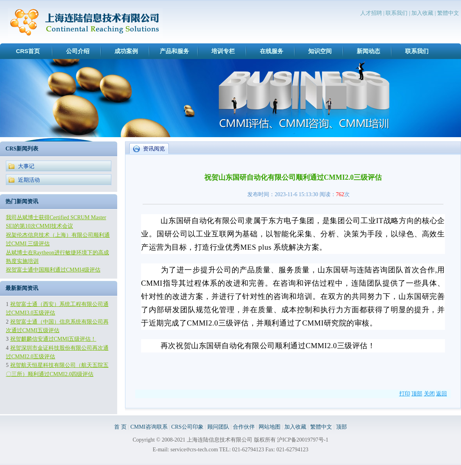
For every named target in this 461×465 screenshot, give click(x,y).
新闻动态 (368, 51)
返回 (441, 394)
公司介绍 (77, 51)
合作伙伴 (244, 427)
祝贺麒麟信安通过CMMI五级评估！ (53, 339)
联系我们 (396, 13)
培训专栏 (223, 51)
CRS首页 (28, 51)
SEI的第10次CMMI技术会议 (39, 226)
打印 (404, 394)
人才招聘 (371, 13)
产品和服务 (174, 51)
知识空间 (320, 51)
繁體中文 (448, 13)
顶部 (416, 394)
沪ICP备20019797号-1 (302, 440)
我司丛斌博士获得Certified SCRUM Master (56, 217)
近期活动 (29, 180)
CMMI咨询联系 (149, 427)
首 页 (120, 427)
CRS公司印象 (187, 427)
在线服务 (271, 51)
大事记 (26, 166)
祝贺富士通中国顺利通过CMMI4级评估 (53, 270)
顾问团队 (218, 427)
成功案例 (126, 51)
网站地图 (270, 427)
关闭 (429, 394)
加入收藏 (422, 13)
